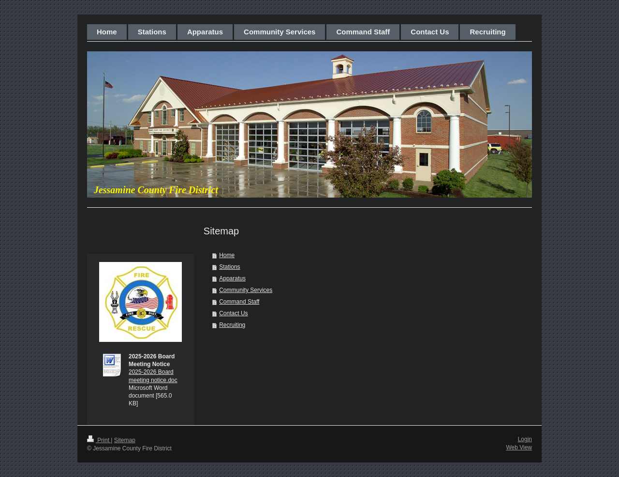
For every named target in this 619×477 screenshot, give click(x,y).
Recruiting (232, 325)
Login (525, 439)
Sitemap (124, 440)
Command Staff (239, 301)
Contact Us (233, 313)
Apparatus (232, 278)
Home (227, 255)
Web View (519, 447)
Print (99, 440)
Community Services (245, 290)
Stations (229, 266)
